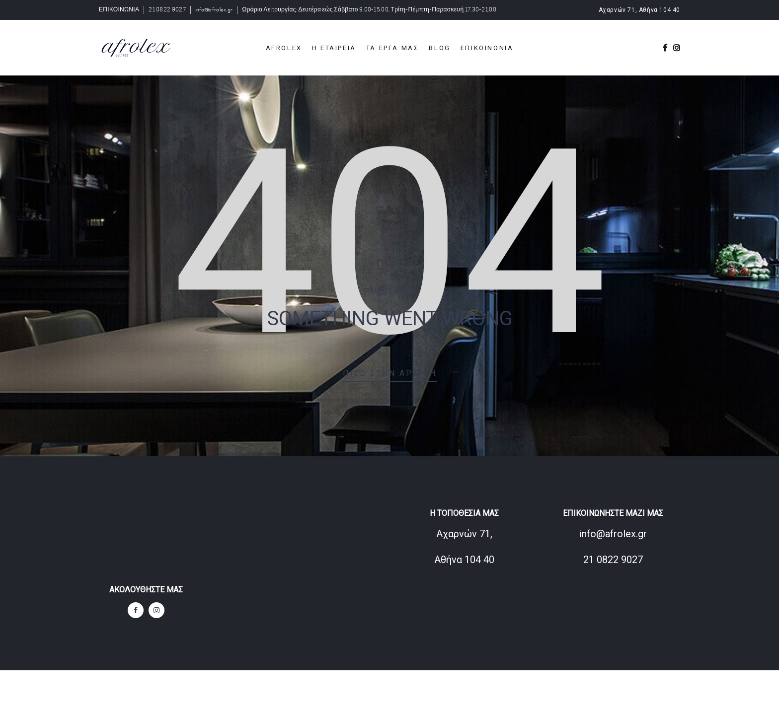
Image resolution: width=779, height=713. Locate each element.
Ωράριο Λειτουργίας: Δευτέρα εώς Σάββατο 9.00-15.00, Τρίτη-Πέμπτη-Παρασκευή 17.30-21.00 (369, 9)
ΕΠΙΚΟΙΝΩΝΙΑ (119, 9)
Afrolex (284, 48)
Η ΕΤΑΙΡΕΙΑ (334, 48)
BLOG (439, 48)
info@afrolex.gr (214, 9)
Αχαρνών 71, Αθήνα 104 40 (639, 9)
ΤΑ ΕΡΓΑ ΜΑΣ (392, 48)
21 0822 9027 (167, 9)
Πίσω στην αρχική (390, 373)
